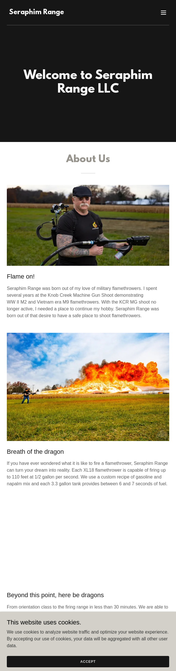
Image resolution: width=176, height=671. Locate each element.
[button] (163, 12)
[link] (36, 12)
